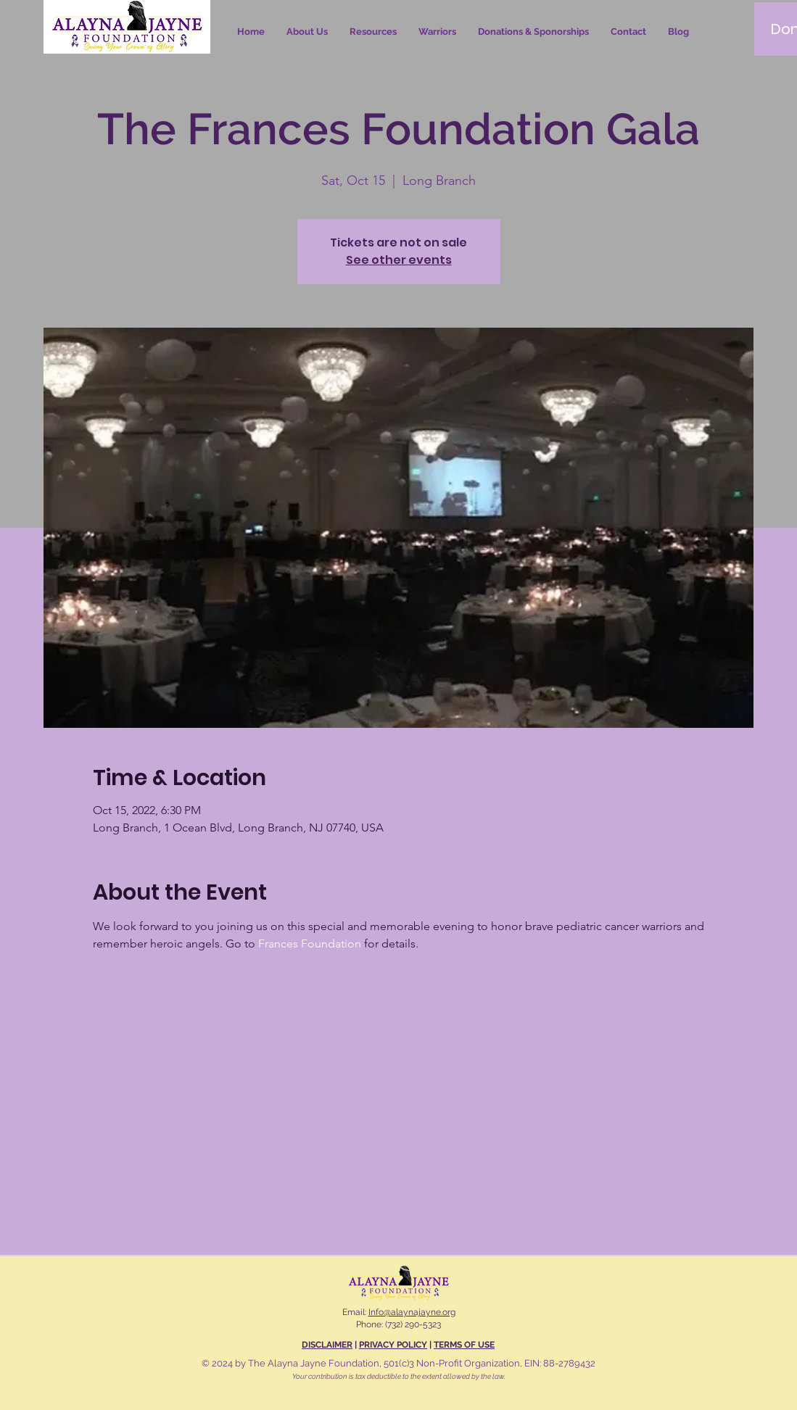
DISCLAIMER (327, 1345)
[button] (373, 31)
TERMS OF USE (464, 1345)
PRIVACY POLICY (393, 1345)
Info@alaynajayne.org (411, 1312)
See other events (399, 260)
